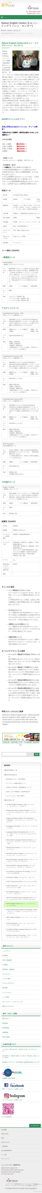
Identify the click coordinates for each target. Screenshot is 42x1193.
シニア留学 (5, 997)
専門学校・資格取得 (8, 969)
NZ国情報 (5, 1032)
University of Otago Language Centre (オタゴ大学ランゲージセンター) (21, 930)
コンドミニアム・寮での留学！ (15, 796)
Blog (2, 1138)
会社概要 (4, 1129)
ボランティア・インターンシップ (12, 1001)
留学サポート (6, 1018)
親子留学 (5, 988)
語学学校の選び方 (11, 775)
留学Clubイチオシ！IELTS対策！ (16, 779)
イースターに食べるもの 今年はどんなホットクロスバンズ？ (19, 1050)
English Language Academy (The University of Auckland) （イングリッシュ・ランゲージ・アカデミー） (21, 820)
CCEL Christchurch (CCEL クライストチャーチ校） (21, 881)
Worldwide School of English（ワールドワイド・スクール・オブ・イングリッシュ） (21, 854)
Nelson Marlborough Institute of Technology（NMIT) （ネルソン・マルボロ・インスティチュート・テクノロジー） (21, 911)
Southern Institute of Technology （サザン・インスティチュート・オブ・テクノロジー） (21, 936)
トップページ (6, 951)
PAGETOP (36, 1125)
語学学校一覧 (10, 800)
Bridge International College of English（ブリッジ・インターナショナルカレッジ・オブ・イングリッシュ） (21, 812)
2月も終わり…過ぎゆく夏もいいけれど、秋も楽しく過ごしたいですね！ (20, 1056)
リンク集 (4, 1154)
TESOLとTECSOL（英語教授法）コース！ (19, 787)
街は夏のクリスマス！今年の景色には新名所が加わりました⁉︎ (20, 1062)
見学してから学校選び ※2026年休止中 (18, 791)
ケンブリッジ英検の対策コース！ (16, 783)
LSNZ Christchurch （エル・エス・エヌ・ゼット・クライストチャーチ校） (21, 886)
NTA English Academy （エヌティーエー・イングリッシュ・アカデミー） (21, 892)
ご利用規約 (4, 1146)
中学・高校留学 (7, 960)
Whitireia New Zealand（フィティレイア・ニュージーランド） (21, 848)
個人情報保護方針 (6, 1150)
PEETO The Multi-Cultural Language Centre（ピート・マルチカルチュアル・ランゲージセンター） (21, 898)
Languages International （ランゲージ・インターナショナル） (21, 827)
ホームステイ (6, 974)
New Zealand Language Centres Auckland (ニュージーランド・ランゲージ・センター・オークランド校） (21, 841)
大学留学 (5, 965)
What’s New (4, 1134)
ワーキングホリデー (8, 983)
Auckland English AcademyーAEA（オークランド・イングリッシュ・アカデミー (20, 805)
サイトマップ (5, 1159)
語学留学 (7, 765)
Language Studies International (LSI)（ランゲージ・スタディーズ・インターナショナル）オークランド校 (21, 833)
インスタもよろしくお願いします (14, 1097)
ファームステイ (7, 992)
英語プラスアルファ (8, 1006)
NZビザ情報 (6, 1037)
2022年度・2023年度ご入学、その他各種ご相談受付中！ (21, 742)
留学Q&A (5, 1023)
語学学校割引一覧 (11, 770)
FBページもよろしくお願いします (14, 1086)
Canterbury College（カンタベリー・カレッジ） (20, 877)
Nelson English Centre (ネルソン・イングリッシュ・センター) (20, 904)
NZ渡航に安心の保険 (12, 1073)
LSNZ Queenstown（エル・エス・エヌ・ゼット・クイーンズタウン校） (21, 924)
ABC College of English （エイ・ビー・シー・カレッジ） (21, 918)
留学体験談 (5, 1028)
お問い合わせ (5, 1142)
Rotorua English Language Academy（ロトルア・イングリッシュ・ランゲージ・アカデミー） (21, 866)
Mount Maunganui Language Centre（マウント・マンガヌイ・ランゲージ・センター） (21, 860)
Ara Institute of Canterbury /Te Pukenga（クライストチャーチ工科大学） (21, 872)
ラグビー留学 (6, 978)
